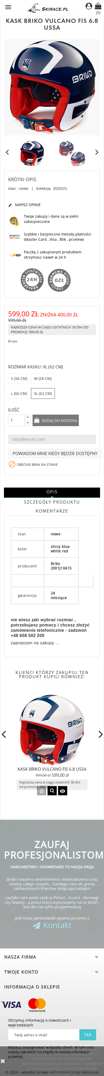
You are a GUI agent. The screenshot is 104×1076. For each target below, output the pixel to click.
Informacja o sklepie (32, 987)
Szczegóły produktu (52, 502)
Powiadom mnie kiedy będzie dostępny (55, 453)
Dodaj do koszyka (59, 420)
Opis (52, 492)
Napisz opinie (24, 205)
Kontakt (57, 925)
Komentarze (52, 511)
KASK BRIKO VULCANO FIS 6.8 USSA (52, 769)
